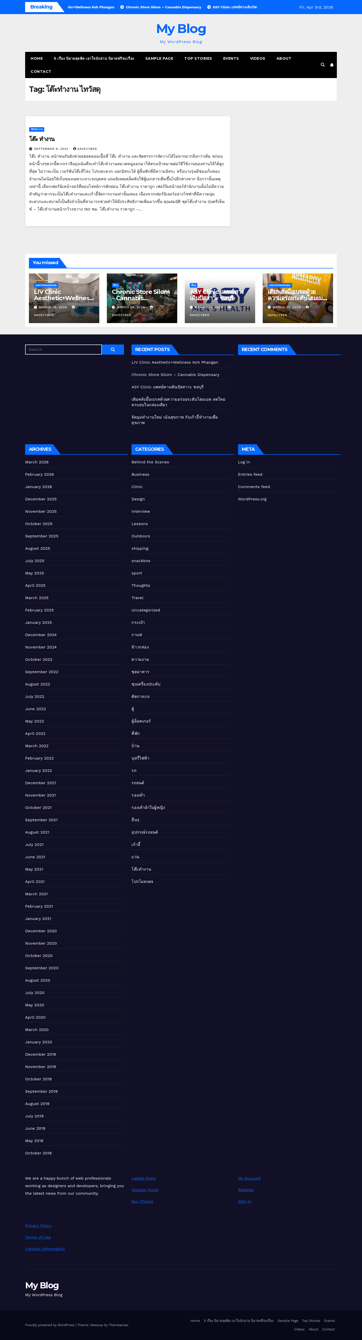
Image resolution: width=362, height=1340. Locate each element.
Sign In (244, 1201)
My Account (249, 1178)
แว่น (135, 856)
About (284, 58)
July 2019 (34, 1116)
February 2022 (39, 758)
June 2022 (35, 708)
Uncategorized (46, 285)
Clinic (137, 486)
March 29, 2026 (53, 307)
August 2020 (37, 980)
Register (246, 1189)
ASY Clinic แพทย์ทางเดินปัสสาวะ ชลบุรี (216, 295)
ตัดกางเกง (140, 696)
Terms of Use (38, 1237)
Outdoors (140, 536)
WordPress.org (252, 499)
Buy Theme (142, 1201)
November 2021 (40, 795)
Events (231, 58)
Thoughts (140, 585)
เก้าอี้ (135, 844)
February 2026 (39, 474)
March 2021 (36, 893)
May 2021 (34, 869)
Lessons (139, 523)
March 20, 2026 (287, 307)
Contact (41, 71)
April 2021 (35, 881)
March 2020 (37, 1029)
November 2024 (41, 647)
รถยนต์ (137, 782)
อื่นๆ (115, 285)
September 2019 (41, 1091)
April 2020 (35, 1017)
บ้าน (135, 745)
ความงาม (140, 659)
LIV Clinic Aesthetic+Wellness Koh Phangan (63, 298)
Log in (244, 462)
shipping (139, 548)
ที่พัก (135, 733)
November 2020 (41, 943)
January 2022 (38, 770)
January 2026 (38, 486)
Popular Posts (144, 1189)
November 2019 (40, 1066)
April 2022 (35, 733)
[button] (323, 64)
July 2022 (34, 696)
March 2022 (37, 745)
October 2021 (38, 807)
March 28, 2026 (131, 307)
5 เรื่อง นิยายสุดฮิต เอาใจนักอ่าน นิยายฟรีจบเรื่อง (94, 58)
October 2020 (39, 955)
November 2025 (41, 511)
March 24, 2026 (209, 307)
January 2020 (38, 1042)
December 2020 (41, 931)
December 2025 (41, 499)
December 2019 (40, 1054)
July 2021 (34, 844)
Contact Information (45, 1248)
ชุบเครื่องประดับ (145, 684)
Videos (257, 58)
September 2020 (42, 968)
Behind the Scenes (150, 462)
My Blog (181, 28)
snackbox (140, 560)
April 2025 (35, 585)
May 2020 (34, 1005)
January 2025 (38, 622)
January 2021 (38, 918)
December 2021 (40, 782)
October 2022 (38, 659)
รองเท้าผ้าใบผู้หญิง (148, 807)
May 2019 (34, 1140)
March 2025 (37, 597)
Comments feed (254, 486)
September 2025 (41, 536)
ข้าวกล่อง (140, 647)
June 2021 (35, 856)
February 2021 (39, 906)
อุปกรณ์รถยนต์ (144, 832)
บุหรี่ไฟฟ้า (140, 758)
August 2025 (37, 548)
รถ (133, 770)
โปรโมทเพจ (142, 881)
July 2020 (34, 992)
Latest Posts (143, 1178)
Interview (140, 511)
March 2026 (37, 462)
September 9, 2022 (52, 149)
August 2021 (37, 832)
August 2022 (37, 684)
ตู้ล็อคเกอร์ (141, 721)
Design (138, 499)
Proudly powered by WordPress (50, 1325)
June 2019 (35, 1128)
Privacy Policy (38, 1225)
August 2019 (37, 1103)
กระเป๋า (138, 622)
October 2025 (38, 523)
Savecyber (85, 149)
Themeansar (118, 1325)
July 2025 (34, 560)
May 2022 (34, 721)
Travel (137, 597)
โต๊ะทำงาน (37, 129)
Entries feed (250, 474)
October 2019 (38, 1079)
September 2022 (41, 671)
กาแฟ (136, 634)
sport (136, 573)
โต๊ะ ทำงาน (41, 139)
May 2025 (34, 573)
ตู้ (132, 708)
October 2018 (38, 1153)
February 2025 (39, 610)
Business (140, 474)
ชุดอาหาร (140, 671)
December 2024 (41, 634)
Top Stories (198, 58)
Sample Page (159, 58)
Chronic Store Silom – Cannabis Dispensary (141, 298)
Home (37, 58)
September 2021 (41, 819)
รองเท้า (138, 795)
